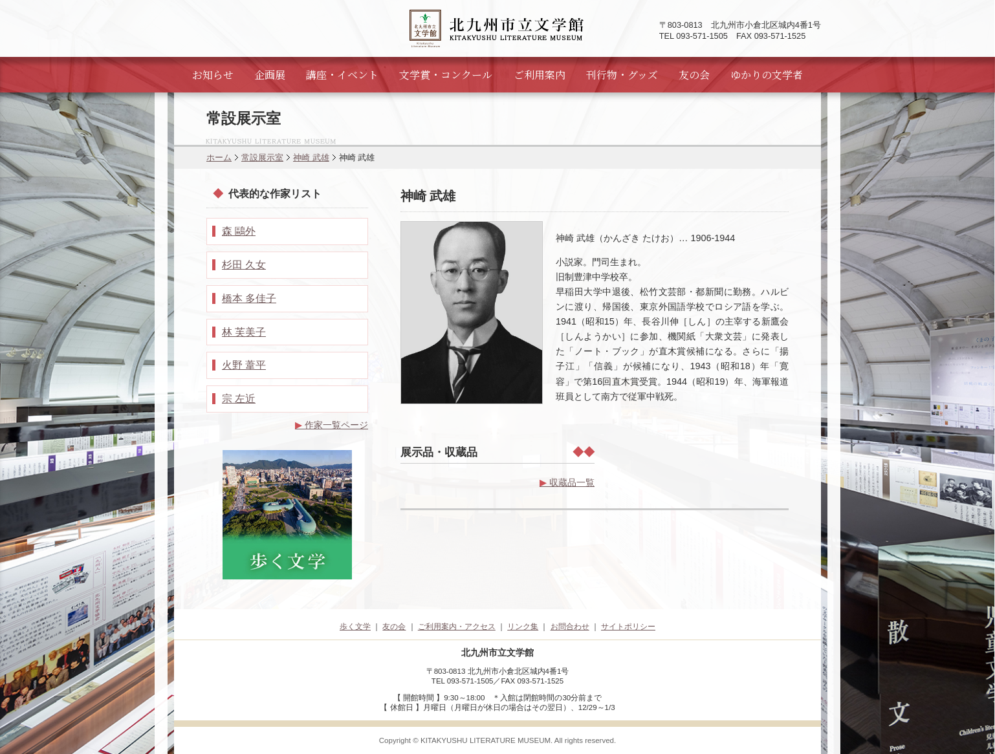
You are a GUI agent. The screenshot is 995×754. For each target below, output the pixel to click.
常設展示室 (262, 157)
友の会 (694, 74)
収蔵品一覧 (567, 482)
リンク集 (522, 626)
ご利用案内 (539, 74)
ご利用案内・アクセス (457, 626)
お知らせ (213, 74)
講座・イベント (342, 74)
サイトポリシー (628, 626)
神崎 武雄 (311, 157)
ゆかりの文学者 (766, 74)
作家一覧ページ (331, 425)
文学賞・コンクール (445, 74)
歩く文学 (355, 626)
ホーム (219, 157)
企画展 (269, 74)
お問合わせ (570, 626)
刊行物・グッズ (622, 74)
